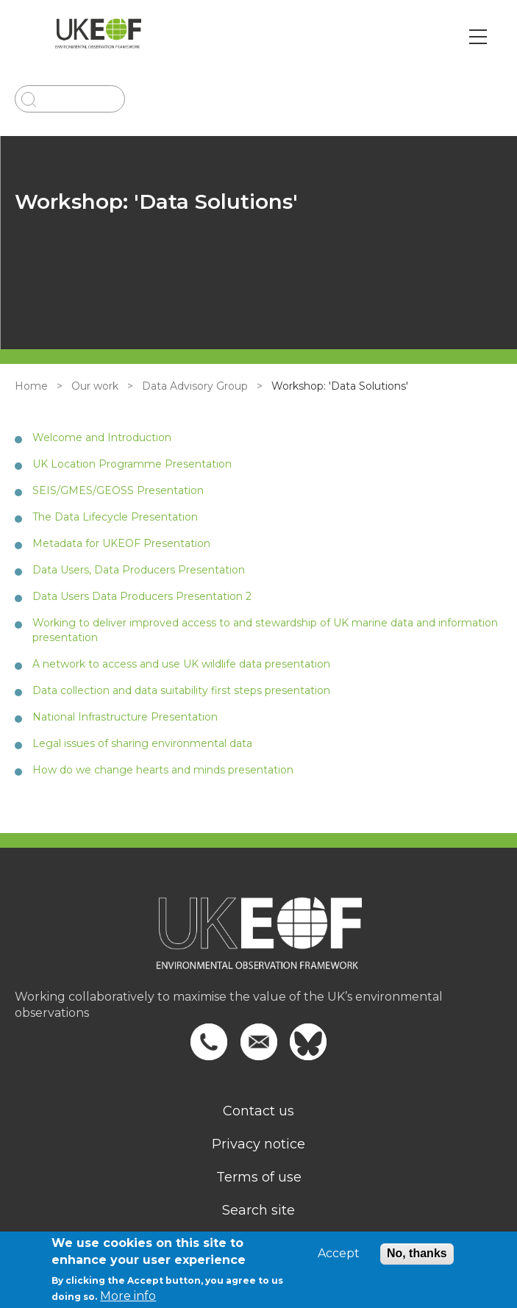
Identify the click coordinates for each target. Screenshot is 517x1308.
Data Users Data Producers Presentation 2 (142, 596)
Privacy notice (258, 1144)
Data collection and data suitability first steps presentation (181, 690)
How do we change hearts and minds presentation (162, 769)
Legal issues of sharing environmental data (142, 743)
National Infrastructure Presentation (125, 716)
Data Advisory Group (195, 386)
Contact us (258, 1111)
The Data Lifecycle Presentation (115, 516)
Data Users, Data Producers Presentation (138, 569)
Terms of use (259, 1177)
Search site (258, 1210)
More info (128, 1296)
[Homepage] (258, 943)
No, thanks (417, 1253)
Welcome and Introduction (101, 437)
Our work (94, 386)
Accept (339, 1253)
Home (31, 386)
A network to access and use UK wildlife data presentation (181, 664)
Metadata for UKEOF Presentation (121, 543)
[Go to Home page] (98, 36)
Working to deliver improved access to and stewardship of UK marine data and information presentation (265, 630)
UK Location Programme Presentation (132, 464)
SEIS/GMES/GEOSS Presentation (118, 490)
